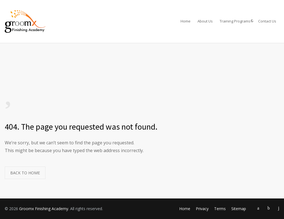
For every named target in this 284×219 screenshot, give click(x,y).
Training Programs (235, 21)
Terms (220, 208)
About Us (205, 21)
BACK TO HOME (25, 172)
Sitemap (238, 208)
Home (186, 21)
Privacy (202, 208)
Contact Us (267, 21)
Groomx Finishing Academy (43, 208)
